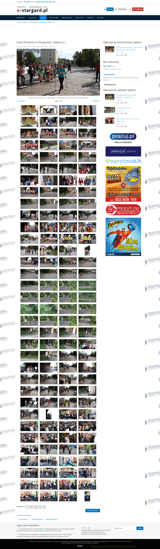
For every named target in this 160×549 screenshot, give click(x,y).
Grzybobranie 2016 (123, 108)
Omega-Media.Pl (51, 519)
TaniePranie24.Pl (37, 519)
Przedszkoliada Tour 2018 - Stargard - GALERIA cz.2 (126, 96)
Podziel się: (21, 506)
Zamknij (80, 546)
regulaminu (40, 529)
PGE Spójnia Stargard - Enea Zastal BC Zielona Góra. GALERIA (129, 48)
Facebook (32, 507)
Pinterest (44, 507)
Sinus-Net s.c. (24, 519)
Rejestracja (122, 9)
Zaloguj (109, 9)
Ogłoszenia (33, 18)
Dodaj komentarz (92, 510)
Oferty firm (79, 18)
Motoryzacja (67, 18)
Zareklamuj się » (110, 85)
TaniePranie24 (109, 75)
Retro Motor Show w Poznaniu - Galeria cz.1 (128, 120)
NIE (88, 528)
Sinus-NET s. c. (109, 66)
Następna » (96, 101)
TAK (84, 528)
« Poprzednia (21, 101)
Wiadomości (21, 18)
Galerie (43, 18)
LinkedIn (40, 507)
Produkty (90, 18)
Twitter (28, 507)
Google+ (36, 507)
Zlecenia (100, 18)
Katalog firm (53, 18)
